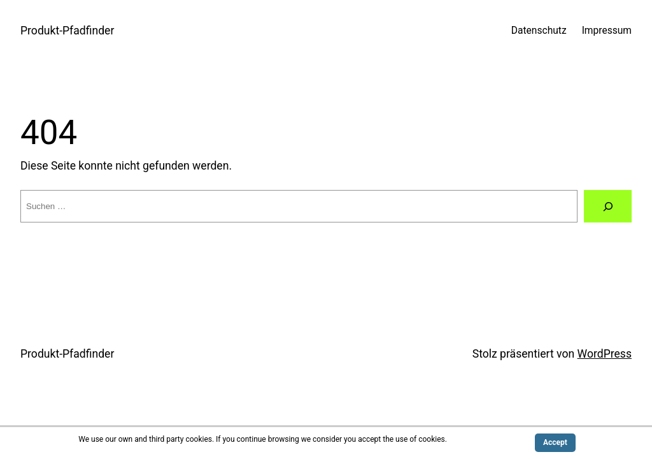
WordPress (605, 353)
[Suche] (608, 206)
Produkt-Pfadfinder (67, 30)
